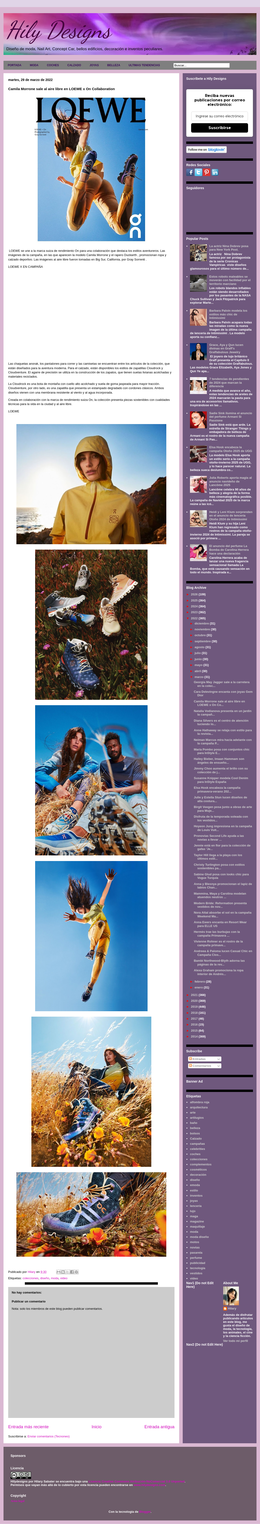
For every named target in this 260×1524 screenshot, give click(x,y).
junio (199, 659)
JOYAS (94, 65)
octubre (201, 635)
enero (199, 987)
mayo (199, 665)
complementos (201, 1164)
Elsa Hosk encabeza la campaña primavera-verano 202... (217, 789)
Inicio (96, 1426)
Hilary (232, 1308)
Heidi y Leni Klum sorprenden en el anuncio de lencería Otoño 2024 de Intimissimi (230, 515)
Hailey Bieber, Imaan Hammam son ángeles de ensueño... (219, 760)
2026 (195, 594)
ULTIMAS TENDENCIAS (144, 65)
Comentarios (200, 1066)
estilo (194, 1190)
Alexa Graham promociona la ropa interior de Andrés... (218, 972)
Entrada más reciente (28, 1426)
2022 (195, 618)
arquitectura (199, 1107)
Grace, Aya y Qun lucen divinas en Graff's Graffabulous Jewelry (226, 348)
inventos (196, 1195)
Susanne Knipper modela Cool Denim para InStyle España (221, 780)
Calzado (196, 1138)
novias (195, 1247)
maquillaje (197, 1226)
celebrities (197, 1149)
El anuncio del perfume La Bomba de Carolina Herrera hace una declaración (229, 549)
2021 (195, 995)
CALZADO (74, 65)
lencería (195, 1206)
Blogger (144, 1511)
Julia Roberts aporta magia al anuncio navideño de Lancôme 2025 (230, 481)
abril (198, 671)
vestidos (196, 1273)
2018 (195, 1013)
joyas (194, 1200)
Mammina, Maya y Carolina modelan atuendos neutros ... (220, 895)
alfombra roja (199, 1102)
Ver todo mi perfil (235, 1341)
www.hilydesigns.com (149, 1485)
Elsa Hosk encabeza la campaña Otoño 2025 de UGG (230, 449)
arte (193, 1112)
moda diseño (199, 1237)
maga (194, 1216)
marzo (199, 677)
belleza (195, 1128)
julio (198, 653)
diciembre (202, 623)
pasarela (196, 1252)
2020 (195, 1001)
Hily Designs (58, 30)
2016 (195, 1024)
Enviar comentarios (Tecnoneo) (48, 1436)
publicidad (197, 1263)
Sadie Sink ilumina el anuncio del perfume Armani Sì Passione (230, 416)
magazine (197, 1221)
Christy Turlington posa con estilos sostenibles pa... (219, 866)
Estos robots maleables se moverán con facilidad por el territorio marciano (229, 280)
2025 (195, 600)
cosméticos (198, 1169)
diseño (44, 1278)
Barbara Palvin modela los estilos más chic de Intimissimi (228, 314)
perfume (196, 1258)
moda (55, 1278)
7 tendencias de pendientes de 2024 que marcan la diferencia (229, 382)
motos (194, 1242)
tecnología (197, 1268)
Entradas (197, 1059)
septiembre (203, 641)
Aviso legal (17, 1501)
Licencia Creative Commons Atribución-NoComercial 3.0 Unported (137, 1481)
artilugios (197, 1117)
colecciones (30, 1278)
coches (195, 1154)
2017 (195, 1018)
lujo (192, 1211)
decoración (198, 1174)
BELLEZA (113, 65)
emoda (195, 1185)
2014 (195, 1036)
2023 (195, 612)
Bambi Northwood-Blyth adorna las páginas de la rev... (219, 962)
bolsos (195, 1133)
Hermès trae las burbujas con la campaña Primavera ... (217, 933)
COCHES (53, 65)
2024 (195, 606)
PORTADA (14, 65)
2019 (195, 1006)
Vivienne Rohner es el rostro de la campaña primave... (218, 943)
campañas (197, 1143)
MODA (34, 65)
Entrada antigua (160, 1426)
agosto (200, 647)
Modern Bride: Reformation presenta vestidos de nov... (220, 905)
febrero (200, 981)
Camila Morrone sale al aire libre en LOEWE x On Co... (219, 703)
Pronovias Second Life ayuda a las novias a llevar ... (219, 837)
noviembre (203, 629)
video (63, 1278)
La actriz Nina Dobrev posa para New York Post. (228, 248)
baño (193, 1123)
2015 (195, 1030)
